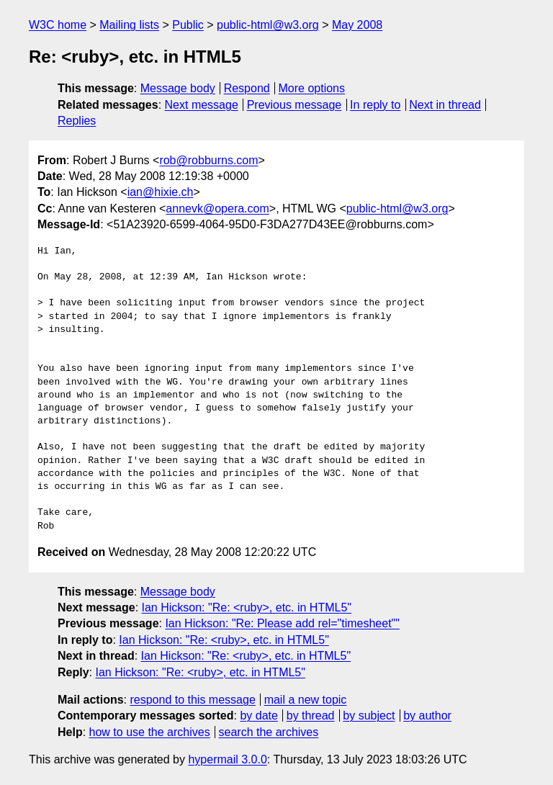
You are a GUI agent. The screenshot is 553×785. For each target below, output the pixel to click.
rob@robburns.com (208, 160)
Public (188, 25)
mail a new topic (305, 700)
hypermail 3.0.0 (227, 759)
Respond (247, 88)
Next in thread (445, 105)
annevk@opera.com (217, 208)
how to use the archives (149, 732)
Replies (77, 121)
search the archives (269, 732)
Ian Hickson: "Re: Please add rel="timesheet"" (282, 623)
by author (427, 715)
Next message (201, 105)
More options (312, 88)
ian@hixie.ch (160, 192)
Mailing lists (129, 25)
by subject (369, 715)
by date (258, 715)
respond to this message (192, 700)
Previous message (294, 105)
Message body (177, 88)
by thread (311, 715)
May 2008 (357, 25)
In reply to (375, 105)
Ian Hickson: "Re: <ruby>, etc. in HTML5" (246, 607)
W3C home (57, 25)
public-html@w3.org (268, 25)
